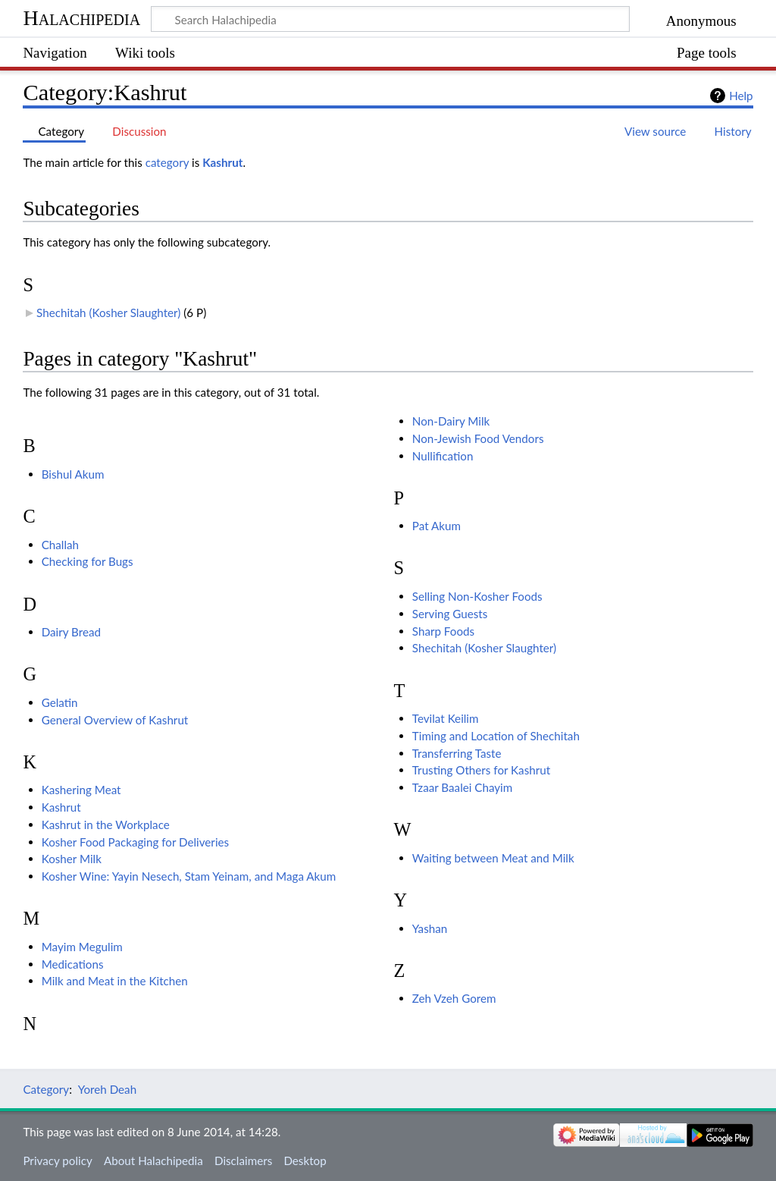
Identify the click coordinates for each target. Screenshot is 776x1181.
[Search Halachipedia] (390, 19)
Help (741, 95)
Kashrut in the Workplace (106, 824)
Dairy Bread (71, 632)
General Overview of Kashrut (115, 720)
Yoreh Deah (107, 1089)
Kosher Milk (72, 858)
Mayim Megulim (82, 946)
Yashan (429, 928)
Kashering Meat (81, 789)
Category (46, 1089)
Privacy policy (57, 1160)
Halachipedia (81, 18)
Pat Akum (436, 525)
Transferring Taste (457, 753)
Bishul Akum (73, 474)
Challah (60, 544)
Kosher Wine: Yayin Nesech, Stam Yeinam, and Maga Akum (189, 876)
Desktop (304, 1160)
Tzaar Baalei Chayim (462, 787)
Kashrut (222, 162)
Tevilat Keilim (445, 718)
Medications (73, 964)
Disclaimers (243, 1160)
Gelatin (60, 702)
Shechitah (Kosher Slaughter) (108, 312)
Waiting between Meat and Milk (493, 858)
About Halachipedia (153, 1160)
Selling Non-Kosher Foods (477, 596)
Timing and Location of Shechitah (496, 736)
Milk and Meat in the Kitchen (115, 981)
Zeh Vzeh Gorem (454, 998)
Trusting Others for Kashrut (481, 770)
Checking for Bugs (87, 561)
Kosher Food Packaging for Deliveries (135, 842)
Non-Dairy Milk (451, 421)
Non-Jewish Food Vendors (478, 438)
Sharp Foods (443, 631)
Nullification (443, 456)
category (167, 162)
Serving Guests (450, 613)
